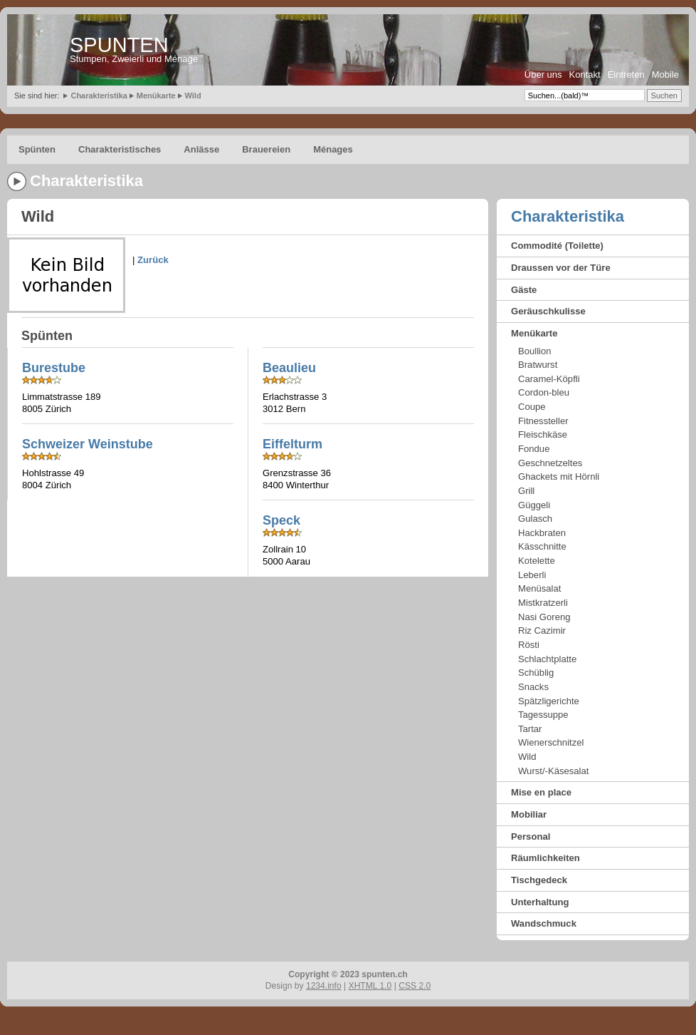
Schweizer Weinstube (87, 444)
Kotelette (536, 560)
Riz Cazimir (542, 630)
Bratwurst (537, 364)
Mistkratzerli (543, 602)
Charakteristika (98, 95)
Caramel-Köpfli (549, 379)
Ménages (333, 149)
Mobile (665, 74)
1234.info (324, 986)
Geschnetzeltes (550, 463)
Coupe (532, 406)
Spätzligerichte (548, 701)
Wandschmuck (543, 923)
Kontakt (585, 74)
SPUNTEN (119, 45)
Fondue (533, 448)
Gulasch (535, 518)
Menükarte (156, 95)
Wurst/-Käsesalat (553, 771)
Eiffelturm (292, 444)
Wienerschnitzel (551, 742)
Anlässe (201, 149)
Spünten (37, 149)
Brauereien (266, 149)
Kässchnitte (542, 546)
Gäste (524, 289)
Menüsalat (539, 588)
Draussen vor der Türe (561, 267)
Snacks (533, 686)
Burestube (53, 368)
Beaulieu (289, 368)
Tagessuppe (543, 714)
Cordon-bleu (543, 392)
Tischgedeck (539, 880)
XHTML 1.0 (370, 986)
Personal (530, 836)
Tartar (530, 729)
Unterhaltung (540, 902)
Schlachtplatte (547, 659)
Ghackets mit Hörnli (558, 476)
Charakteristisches (119, 149)
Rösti (528, 644)
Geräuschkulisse (548, 311)
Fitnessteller (543, 421)
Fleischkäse (542, 434)
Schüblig (536, 672)
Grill (526, 490)
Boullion (535, 351)
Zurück (153, 259)
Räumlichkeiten (545, 858)
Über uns (543, 74)
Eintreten (626, 74)
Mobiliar (529, 814)
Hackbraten (542, 532)
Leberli (532, 575)
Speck (281, 520)
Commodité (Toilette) (557, 245)
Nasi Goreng (544, 617)
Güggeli (534, 505)
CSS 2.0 (415, 986)
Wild (193, 95)
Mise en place (541, 792)
